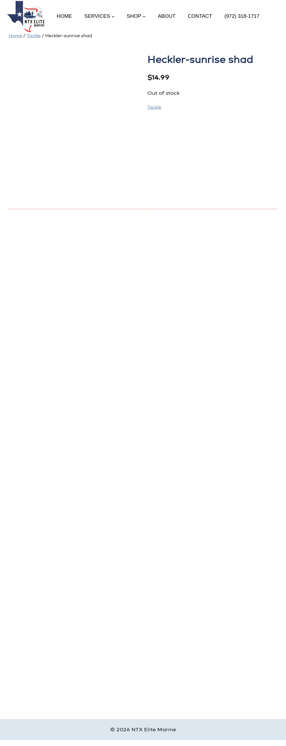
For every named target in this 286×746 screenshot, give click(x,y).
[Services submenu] (112, 16)
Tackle (34, 35)
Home (15, 35)
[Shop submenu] (143, 16)
